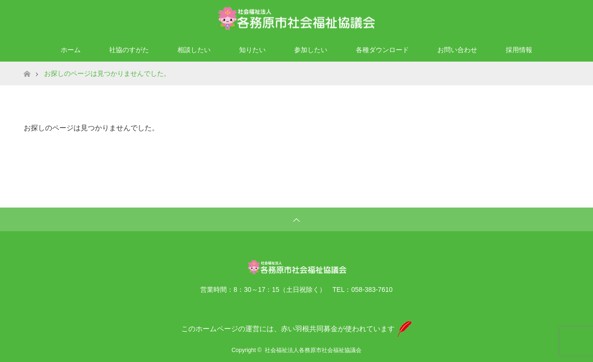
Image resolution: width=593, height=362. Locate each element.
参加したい (310, 50)
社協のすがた (129, 50)
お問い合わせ (457, 50)
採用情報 (519, 50)
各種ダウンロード (382, 50)
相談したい (194, 50)
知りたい (252, 50)
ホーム (71, 50)
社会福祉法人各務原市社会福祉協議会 (313, 350)
